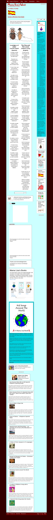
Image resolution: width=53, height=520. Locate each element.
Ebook (12, 293)
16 (19, 298)
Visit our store (13, 279)
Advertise (18, 513)
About (8, 513)
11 (25, 297)
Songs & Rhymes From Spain (16, 17)
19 (22, 298)
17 (20, 298)
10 (24, 297)
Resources (23, 513)
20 (23, 298)
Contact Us (12, 513)
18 (21, 298)
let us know (15, 239)
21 (24, 298)
